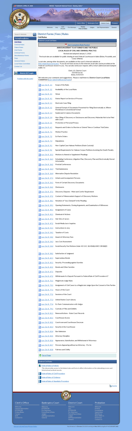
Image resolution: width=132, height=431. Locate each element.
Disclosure (98, 418)
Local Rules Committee (22, 64)
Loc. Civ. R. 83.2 (47, 322)
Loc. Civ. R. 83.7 (47, 345)
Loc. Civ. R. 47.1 (47, 219)
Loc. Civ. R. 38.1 (47, 201)
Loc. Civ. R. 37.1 (47, 192)
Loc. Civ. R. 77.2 (47, 294)
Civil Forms (18, 50)
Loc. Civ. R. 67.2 (47, 276)
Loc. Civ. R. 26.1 (47, 183)
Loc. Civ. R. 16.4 (47, 173)
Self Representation (103, 27)
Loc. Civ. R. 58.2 (47, 253)
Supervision (99, 412)
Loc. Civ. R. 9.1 (46, 145)
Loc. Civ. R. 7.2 (46, 136)
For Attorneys (72, 27)
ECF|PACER (19, 410)
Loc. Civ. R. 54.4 (47, 246)
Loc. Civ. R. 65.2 (47, 267)
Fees (16, 58)
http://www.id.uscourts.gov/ (48, 64)
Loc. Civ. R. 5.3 (46, 113)
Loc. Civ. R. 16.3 (47, 169)
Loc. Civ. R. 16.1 (47, 159)
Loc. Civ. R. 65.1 (47, 263)
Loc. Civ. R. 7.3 (46, 141)
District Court (105, 23)
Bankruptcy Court (93, 23)
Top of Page (46, 355)
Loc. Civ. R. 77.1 (47, 290)
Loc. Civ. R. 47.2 (47, 223)
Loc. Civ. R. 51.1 (47, 228)
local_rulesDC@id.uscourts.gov (59, 80)
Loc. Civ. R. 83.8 (47, 350)
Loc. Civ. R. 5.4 (46, 117)
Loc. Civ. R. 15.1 (47, 155)
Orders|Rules (19, 412)
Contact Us (18, 66)
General (114, 27)
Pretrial (97, 408)
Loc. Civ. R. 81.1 (47, 313)
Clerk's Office (81, 23)
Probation (115, 23)
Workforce (98, 414)
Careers (17, 414)
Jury (56, 27)
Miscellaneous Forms (21, 55)
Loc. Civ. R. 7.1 (46, 132)
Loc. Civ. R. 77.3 (47, 300)
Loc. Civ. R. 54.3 (47, 242)
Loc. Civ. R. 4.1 (46, 98)
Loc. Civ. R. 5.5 (46, 123)
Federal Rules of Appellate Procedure (55, 381)
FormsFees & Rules (83, 27)
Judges (92, 27)
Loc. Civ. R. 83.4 (47, 331)
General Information (21, 408)
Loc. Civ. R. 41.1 (47, 214)
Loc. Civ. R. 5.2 (46, 108)
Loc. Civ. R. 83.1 (47, 318)
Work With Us (99, 416)
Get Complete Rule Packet (77, 45)
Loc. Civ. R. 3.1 (46, 94)
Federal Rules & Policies (50, 366)
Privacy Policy (33, 426)
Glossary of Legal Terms (21, 426)
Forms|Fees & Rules (48, 412)
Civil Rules (17, 42)
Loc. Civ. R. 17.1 (47, 178)
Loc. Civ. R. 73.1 (47, 285)
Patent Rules (18, 47)
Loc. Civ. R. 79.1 (47, 309)
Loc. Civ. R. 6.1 (46, 127)
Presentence (99, 410)
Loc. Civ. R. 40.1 (47, 210)
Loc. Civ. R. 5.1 (46, 103)
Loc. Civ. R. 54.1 (47, 232)
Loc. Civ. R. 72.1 (47, 281)
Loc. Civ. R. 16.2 (47, 164)
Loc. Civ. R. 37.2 (47, 196)
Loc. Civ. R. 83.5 (47, 336)
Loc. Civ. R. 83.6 (47, 340)
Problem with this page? (25, 79)
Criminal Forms (19, 53)
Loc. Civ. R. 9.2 (46, 150)
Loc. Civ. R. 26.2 (47, 187)
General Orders (19, 61)
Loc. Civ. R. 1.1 (46, 85)
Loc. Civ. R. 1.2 (46, 89)
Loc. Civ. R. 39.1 (47, 205)
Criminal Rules (19, 44)
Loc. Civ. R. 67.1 (47, 272)
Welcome (50, 27)
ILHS (16, 416)
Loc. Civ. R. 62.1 (47, 258)
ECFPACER (63, 27)
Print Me (114, 386)
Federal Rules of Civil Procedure (53, 374)
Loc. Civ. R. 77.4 (47, 304)
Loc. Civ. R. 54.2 (47, 237)
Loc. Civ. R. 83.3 (47, 327)
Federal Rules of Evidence (50, 377)
